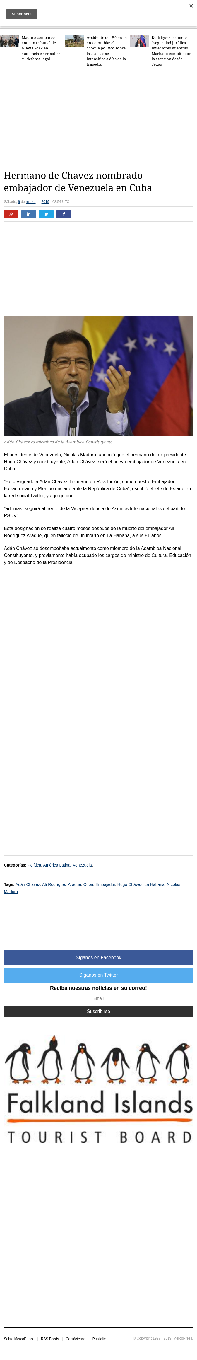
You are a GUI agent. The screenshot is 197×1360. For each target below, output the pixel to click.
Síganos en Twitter (98, 975)
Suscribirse (98, 1011)
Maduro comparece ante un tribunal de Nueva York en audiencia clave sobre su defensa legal (41, 48)
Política (34, 865)
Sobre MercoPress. (19, 1339)
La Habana (154, 884)
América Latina (56, 865)
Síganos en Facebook (98, 957)
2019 (45, 202)
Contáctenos (75, 1339)
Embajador (105, 884)
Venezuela (82, 865)
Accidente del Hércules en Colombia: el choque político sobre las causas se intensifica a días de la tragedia (107, 51)
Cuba (88, 884)
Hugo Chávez (129, 884)
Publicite (99, 1339)
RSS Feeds (50, 1339)
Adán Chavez (28, 884)
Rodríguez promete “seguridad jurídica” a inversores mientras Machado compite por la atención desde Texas (171, 51)
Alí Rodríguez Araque (61, 884)
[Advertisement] (100, 120)
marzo (30, 202)
